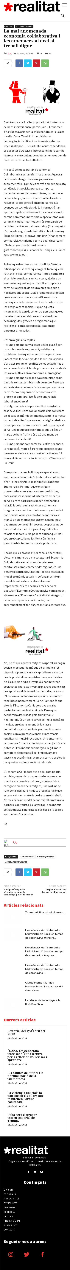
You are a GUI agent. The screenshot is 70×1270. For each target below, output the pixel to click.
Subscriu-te (10, 1225)
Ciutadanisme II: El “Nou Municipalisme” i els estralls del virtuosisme (44, 986)
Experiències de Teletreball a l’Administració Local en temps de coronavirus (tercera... (44, 933)
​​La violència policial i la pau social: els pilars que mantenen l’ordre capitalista (25, 1097)
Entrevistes (10, 1203)
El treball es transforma (16, 861)
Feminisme (9, 1207)
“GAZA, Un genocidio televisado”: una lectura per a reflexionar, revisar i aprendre (27, 1055)
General (9, 26)
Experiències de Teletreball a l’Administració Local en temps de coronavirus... (44, 968)
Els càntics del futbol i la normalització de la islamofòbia (25, 1076)
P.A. (10, 53)
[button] (62, 16)
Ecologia (9, 1212)
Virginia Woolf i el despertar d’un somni (53, 891)
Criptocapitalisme (45, 856)
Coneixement (26, 856)
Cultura (8, 1216)
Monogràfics (11, 1198)
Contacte (9, 1229)
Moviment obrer (24, 26)
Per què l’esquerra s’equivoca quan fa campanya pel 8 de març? (18, 892)
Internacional (12, 1221)
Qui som (8, 1190)
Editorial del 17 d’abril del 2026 (26, 1032)
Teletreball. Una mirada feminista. (45, 912)
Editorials (10, 1194)
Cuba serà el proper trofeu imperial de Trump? (22, 1118)
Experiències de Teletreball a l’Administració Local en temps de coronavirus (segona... (44, 951)
